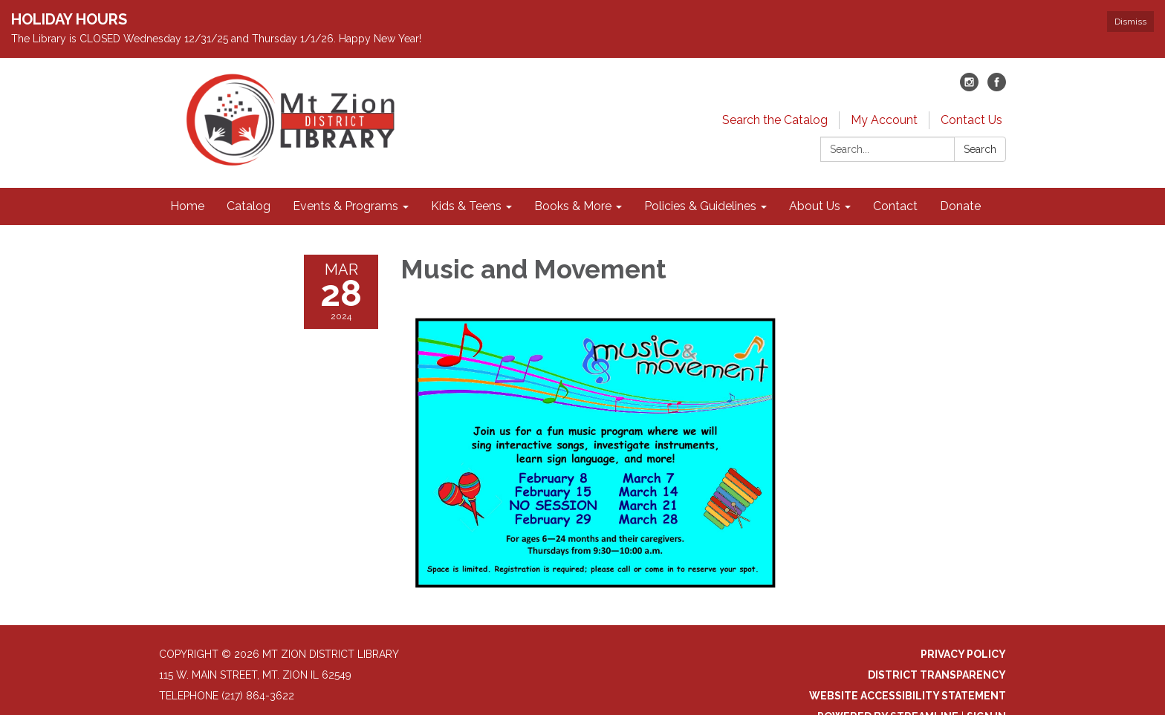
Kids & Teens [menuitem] (466, 206)
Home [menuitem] (187, 206)
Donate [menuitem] (960, 206)
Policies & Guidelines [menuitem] (700, 206)
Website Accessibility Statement (907, 696)
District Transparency (937, 675)
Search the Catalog (775, 120)
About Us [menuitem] (814, 206)
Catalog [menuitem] (248, 206)
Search (980, 149)
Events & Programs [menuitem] (345, 206)
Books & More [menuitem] (572, 206)
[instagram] (969, 87)
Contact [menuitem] (895, 206)
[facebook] (996, 87)
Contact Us (971, 120)
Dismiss (1130, 21)
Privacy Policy (963, 654)
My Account (884, 120)
